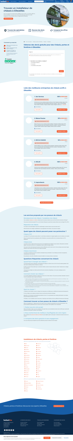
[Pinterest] (11, 430)
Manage (38, 366)
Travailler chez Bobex (41, 424)
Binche (38, 345)
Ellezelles (38, 353)
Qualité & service (23, 423)
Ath (26, 343)
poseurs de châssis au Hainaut (36, 314)
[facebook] (5, 430)
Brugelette (38, 347)
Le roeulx (38, 363)
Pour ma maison (29, 41)
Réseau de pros (56, 425)
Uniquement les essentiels (56, 437)
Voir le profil (38, 109)
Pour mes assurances (58, 424)
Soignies (27, 374)
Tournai (26, 376)
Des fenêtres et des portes (36, 65)
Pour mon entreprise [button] (22, 1)
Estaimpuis (38, 355)
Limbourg (38, 387)
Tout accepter (47, 437)
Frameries (27, 359)
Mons (37, 368)
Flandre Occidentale (29, 385)
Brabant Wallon (28, 383)
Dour (26, 353)
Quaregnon (38, 370)
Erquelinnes (27, 355)
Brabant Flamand (39, 381)
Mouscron (27, 370)
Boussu (26, 347)
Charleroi (27, 349)
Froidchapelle (39, 359)
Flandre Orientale (39, 385)
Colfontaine (27, 351)
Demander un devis (62, 109)
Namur (26, 390)
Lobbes (26, 366)
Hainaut (45, 41)
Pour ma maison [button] (13, 1)
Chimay (38, 349)
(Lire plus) (64, 104)
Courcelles (38, 351)
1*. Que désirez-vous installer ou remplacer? (38, 61)
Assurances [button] (30, 1)
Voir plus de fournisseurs (46, 202)
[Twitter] (7, 430)
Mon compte (39, 425)
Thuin (37, 374)
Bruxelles (38, 383)
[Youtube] (9, 430)
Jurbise (38, 361)
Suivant (61, 71)
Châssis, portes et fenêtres (37, 41)
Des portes (33, 64)
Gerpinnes (27, 361)
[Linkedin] (13, 430)
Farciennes (27, 357)
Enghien (38, 376)
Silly (37, 372)
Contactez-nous (23, 425)
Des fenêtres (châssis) (35, 62)
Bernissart (27, 345)
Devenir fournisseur (40, 422)
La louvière (27, 363)
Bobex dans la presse (24, 424)
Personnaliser (66, 437)
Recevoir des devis (8, 18)
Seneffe (26, 372)
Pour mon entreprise (57, 423)
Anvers (26, 381)
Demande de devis (58, 406)
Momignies (27, 368)
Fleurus (38, 357)
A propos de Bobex (23, 422)
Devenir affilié (39, 423)
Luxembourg (39, 388)
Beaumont (38, 343)
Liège (26, 388)
